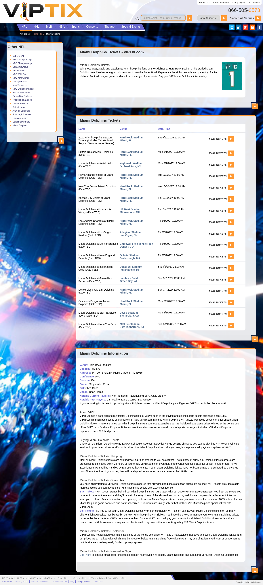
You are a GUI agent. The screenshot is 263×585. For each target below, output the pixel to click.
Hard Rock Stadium (131, 137)
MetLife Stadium (130, 324)
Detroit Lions (19, 107)
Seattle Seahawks (21, 92)
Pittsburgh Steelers (22, 114)
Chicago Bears (20, 81)
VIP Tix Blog (252, 27)
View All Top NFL (61, 141)
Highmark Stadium (131, 163)
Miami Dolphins (20, 125)
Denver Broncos (20, 103)
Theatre (109, 26)
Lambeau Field (129, 278)
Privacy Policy (22, 581)
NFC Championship (22, 63)
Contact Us (254, 2)
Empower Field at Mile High (136, 243)
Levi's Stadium (129, 312)
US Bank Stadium (130, 209)
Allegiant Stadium (130, 232)
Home (35, 34)
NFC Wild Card (20, 74)
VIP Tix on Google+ (245, 27)
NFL (24, 26)
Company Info (239, 2)
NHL (36, 26)
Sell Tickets (204, 2)
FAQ (72, 581)
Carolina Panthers (21, 122)
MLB (49, 26)
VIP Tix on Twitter (232, 27)
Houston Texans (20, 118)
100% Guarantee (221, 2)
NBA (62, 26)
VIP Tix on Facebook (259, 27)
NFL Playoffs (19, 70)
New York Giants (21, 78)
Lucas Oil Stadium (131, 266)
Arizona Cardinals (21, 111)
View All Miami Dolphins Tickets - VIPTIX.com (255, 106)
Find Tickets (217, 138)
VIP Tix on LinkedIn (238, 27)
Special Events (130, 26)
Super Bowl (18, 56)
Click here (85, 554)
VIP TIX (43, 12)
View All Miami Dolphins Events (255, 339)
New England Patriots (23, 89)
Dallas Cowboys (20, 67)
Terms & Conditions (39, 581)
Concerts (92, 26)
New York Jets (19, 85)
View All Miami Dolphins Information (255, 570)
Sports (75, 26)
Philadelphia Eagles (22, 100)
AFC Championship (22, 59)
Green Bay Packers (22, 96)
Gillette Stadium (129, 255)
